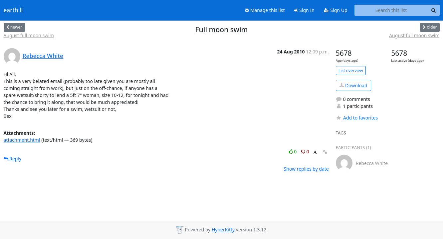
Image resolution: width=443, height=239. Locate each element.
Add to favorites (357, 118)
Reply (13, 158)
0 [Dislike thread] (305, 151)
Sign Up (335, 10)
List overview (350, 70)
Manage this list (265, 10)
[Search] (434, 10)
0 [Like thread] (293, 151)
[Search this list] (391, 10)
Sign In (304, 10)
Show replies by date (306, 169)
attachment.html (22, 140)
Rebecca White (43, 56)
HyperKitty (223, 229)
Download (353, 85)
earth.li (13, 10)
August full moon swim (29, 35)
